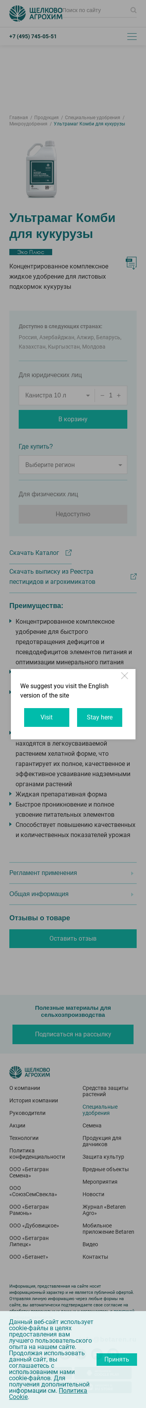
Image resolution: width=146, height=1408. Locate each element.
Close (125, 679)
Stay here (100, 717)
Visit (46, 717)
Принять (116, 1359)
